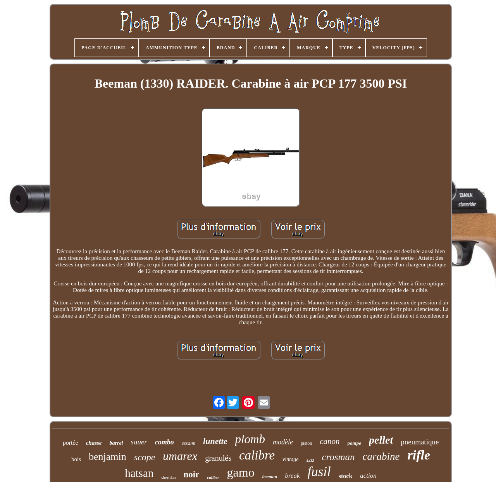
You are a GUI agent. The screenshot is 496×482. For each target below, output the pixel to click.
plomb (250, 439)
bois (76, 459)
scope (144, 457)
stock (346, 476)
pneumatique (420, 442)
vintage (290, 459)
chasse (94, 443)
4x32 (310, 460)
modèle (283, 442)
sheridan (168, 477)
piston (306, 443)
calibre (257, 455)
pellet (381, 440)
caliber (213, 477)
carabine (381, 456)
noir (192, 474)
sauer (139, 442)
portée (70, 442)
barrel (116, 443)
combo (164, 442)
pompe (354, 443)
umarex (180, 455)
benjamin (107, 456)
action (368, 475)
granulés (218, 458)
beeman (269, 476)
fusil (319, 471)
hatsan (139, 473)
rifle (419, 455)
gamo (241, 472)
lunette (215, 441)
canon (329, 441)
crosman (338, 457)
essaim (188, 443)
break (292, 475)
